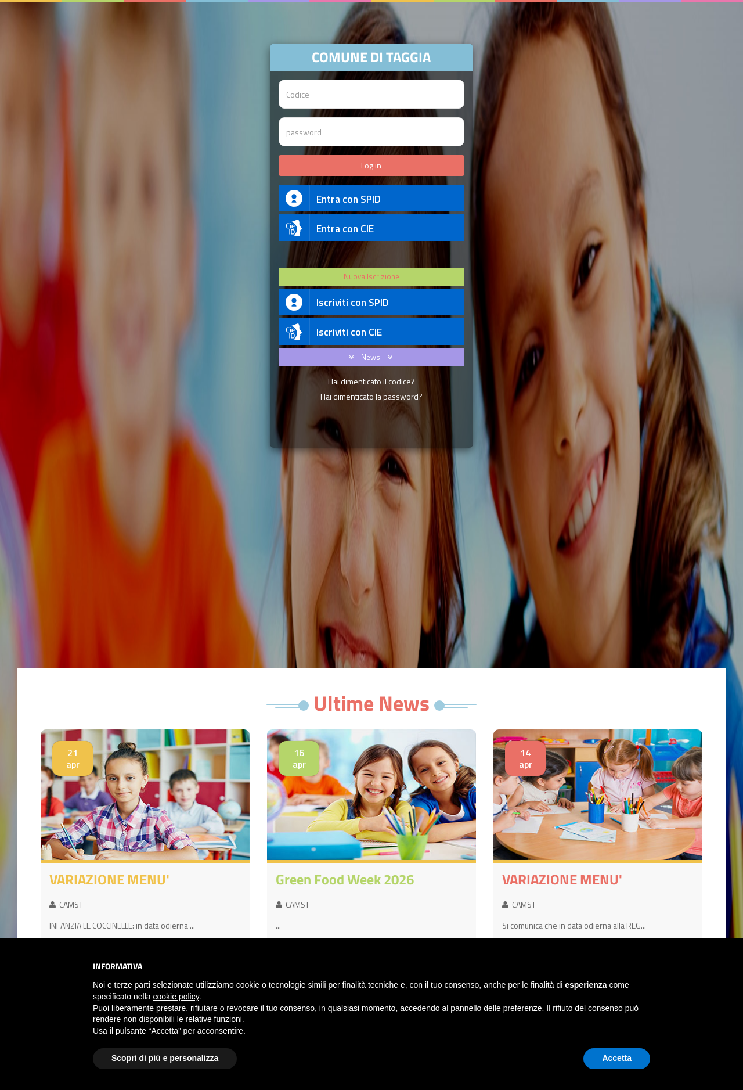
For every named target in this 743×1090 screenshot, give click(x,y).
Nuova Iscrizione (371, 276)
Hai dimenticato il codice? (371, 381)
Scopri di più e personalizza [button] (164, 1058)
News (368, 357)
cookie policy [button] (176, 996)
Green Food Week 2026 (345, 879)
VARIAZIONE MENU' (109, 879)
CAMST (66, 904)
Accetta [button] (617, 1058)
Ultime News (371, 703)
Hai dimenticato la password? (371, 396)
